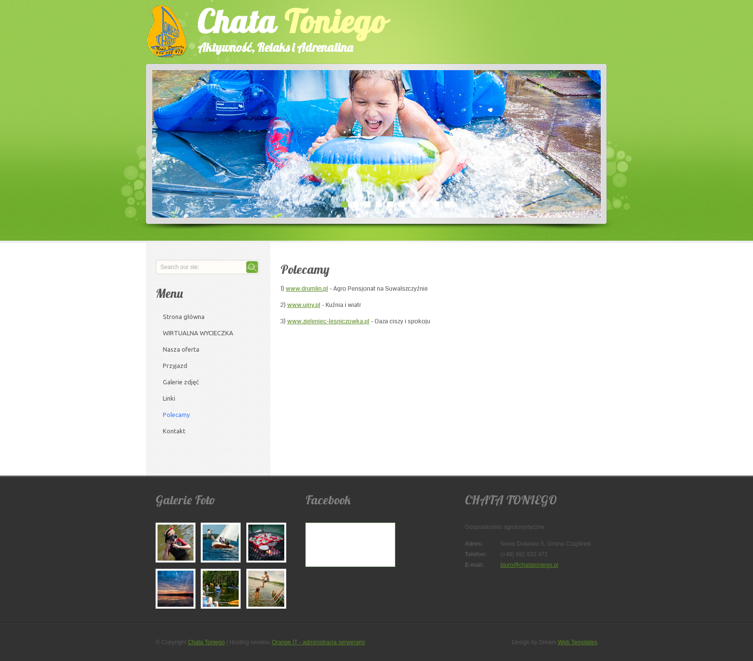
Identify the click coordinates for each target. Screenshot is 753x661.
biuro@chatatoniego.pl (529, 565)
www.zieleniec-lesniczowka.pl (328, 321)
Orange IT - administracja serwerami (318, 642)
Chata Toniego (206, 642)
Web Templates (577, 642)
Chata (283, 28)
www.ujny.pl (303, 305)
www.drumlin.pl (307, 288)
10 (447, 204)
